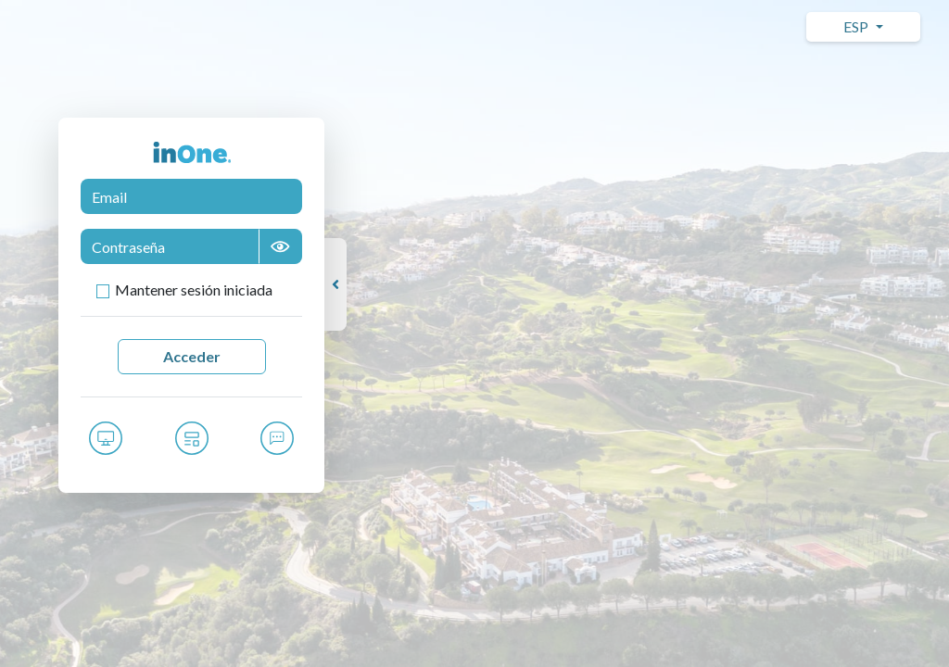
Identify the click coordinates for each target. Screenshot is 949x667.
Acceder (192, 356)
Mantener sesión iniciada (193, 289)
